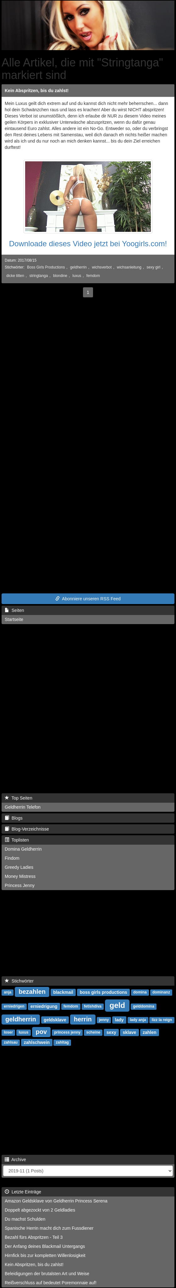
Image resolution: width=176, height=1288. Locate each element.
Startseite (14, 619)
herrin (83, 1019)
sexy (111, 1032)
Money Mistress (20, 876)
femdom (93, 276)
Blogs (14, 818)
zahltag (62, 1042)
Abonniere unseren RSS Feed (88, 598)
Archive (15, 1159)
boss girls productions (103, 992)
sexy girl (153, 267)
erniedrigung (44, 1006)
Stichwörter (19, 980)
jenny (104, 1020)
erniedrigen (14, 1006)
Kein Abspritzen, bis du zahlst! (37, 90)
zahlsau (11, 1042)
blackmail (63, 992)
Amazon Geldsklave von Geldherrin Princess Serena (56, 1200)
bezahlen (32, 991)
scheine (93, 1032)
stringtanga (38, 276)
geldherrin (78, 267)
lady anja (138, 1020)
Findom (12, 858)
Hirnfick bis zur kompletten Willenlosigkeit (45, 1255)
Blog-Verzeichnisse (27, 829)
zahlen (150, 1032)
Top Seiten (18, 797)
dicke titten (15, 276)
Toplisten (17, 839)
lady (119, 1019)
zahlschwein (37, 1042)
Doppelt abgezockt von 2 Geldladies (40, 1209)
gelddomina (143, 1006)
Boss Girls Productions (46, 267)
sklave (129, 1032)
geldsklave (55, 1019)
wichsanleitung (129, 267)
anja (7, 992)
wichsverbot (102, 267)
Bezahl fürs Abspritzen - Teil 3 (34, 1237)
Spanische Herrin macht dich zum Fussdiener (49, 1228)
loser (8, 1032)
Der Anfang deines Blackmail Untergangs (45, 1246)
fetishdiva (93, 1006)
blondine (60, 276)
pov (41, 1031)
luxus (76, 276)
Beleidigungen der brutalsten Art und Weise (47, 1273)
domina (140, 992)
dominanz (161, 992)
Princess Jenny (20, 885)
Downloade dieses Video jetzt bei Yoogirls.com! (88, 243)
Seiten (14, 610)
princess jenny (67, 1032)
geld (117, 1005)
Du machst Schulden (25, 1219)
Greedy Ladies (19, 867)
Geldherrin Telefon (23, 807)
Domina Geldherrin (23, 849)
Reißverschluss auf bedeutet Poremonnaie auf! (50, 1282)
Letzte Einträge (23, 1191)
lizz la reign (162, 1020)
